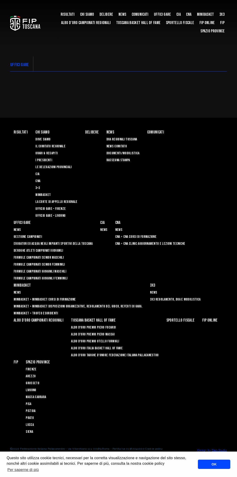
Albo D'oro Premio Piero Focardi (93, 327)
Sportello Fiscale (180, 22)
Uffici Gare (162, 14)
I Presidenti (43, 160)
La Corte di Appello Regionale (56, 202)
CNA (188, 14)
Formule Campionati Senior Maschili (39, 257)
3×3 (37, 188)
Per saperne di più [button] (23, 470)
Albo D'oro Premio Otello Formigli (95, 341)
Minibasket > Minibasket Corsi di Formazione (45, 299)
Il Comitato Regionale (50, 146)
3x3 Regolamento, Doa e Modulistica (175, 299)
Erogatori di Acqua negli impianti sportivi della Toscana (53, 244)
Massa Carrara (36, 397)
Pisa (28, 404)
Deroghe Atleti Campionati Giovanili (38, 250)
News (122, 14)
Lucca (30, 425)
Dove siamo (42, 139)
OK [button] (214, 464)
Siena (29, 432)
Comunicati (140, 14)
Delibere (106, 14)
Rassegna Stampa (118, 160)
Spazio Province (212, 31)
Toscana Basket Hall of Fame (138, 22)
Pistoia (30, 411)
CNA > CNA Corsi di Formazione (135, 237)
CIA (178, 14)
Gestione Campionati (28, 237)
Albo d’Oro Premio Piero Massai (93, 334)
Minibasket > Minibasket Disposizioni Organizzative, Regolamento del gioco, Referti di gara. (78, 306)
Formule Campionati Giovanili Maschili (40, 271)
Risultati (68, 14)
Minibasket (205, 14)
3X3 (222, 14)
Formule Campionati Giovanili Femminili (40, 278)
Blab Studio (219, 450)
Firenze (31, 369)
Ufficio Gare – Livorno (50, 216)
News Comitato (116, 146)
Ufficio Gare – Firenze (50, 209)
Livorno (31, 390)
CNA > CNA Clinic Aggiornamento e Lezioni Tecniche (150, 244)
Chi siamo (87, 14)
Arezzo (31, 376)
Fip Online (207, 22)
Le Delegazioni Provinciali (53, 167)
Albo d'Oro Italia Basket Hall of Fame (97, 348)
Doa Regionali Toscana (121, 139)
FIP (222, 22)
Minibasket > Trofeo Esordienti (36, 313)
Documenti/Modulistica (123, 153)
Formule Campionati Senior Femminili (39, 264)
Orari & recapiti (46, 153)
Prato (30, 418)
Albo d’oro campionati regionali (86, 22)
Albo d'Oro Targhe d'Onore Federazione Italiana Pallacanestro (115, 355)
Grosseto (32, 383)
